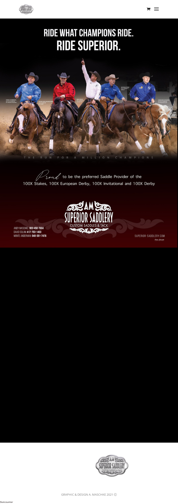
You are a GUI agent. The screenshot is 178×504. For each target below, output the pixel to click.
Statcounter (6, 502)
